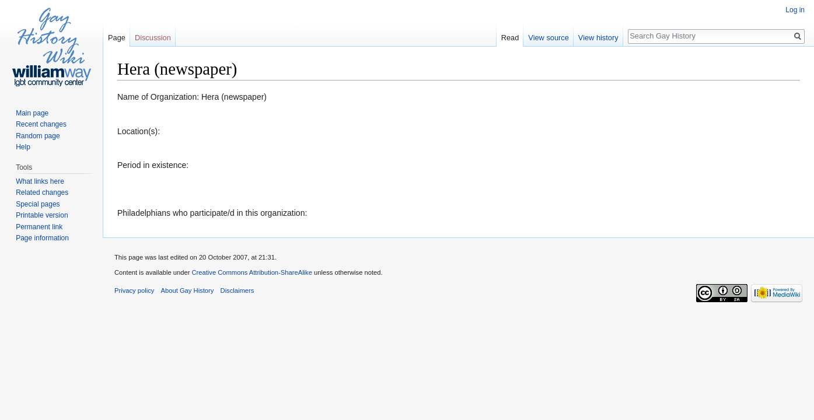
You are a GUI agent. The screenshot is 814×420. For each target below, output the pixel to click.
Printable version (42, 215)
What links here (40, 181)
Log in (795, 10)
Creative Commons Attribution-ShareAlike (251, 272)
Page (116, 37)
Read (510, 37)
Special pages (38, 204)
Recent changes (41, 124)
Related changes (42, 192)
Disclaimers (237, 290)
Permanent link (39, 227)
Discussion (153, 37)
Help (23, 147)
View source (548, 37)
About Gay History (187, 290)
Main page (32, 113)
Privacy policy (134, 290)
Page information (42, 238)
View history (598, 37)
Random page (38, 136)
